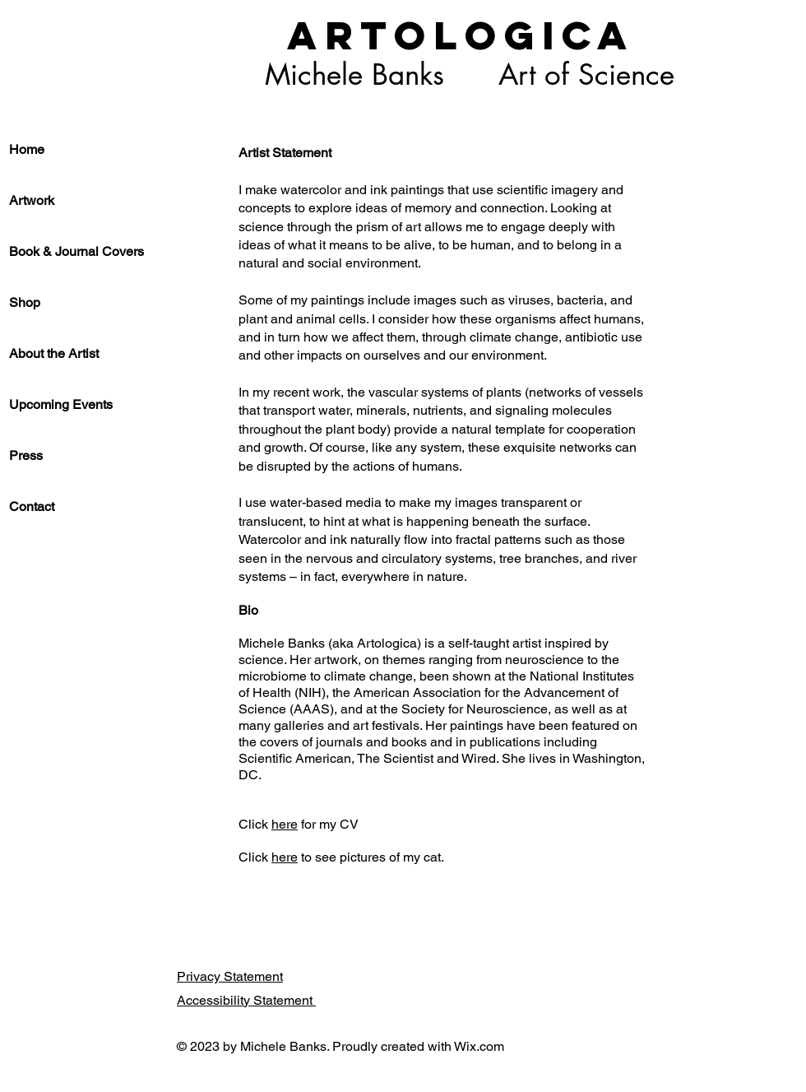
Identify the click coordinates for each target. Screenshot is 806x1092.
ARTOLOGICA (461, 35)
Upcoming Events (61, 404)
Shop (24, 302)
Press (26, 455)
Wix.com (479, 1046)
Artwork (31, 200)
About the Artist (54, 353)
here (284, 824)
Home (26, 149)
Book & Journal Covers (76, 251)
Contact (31, 506)
